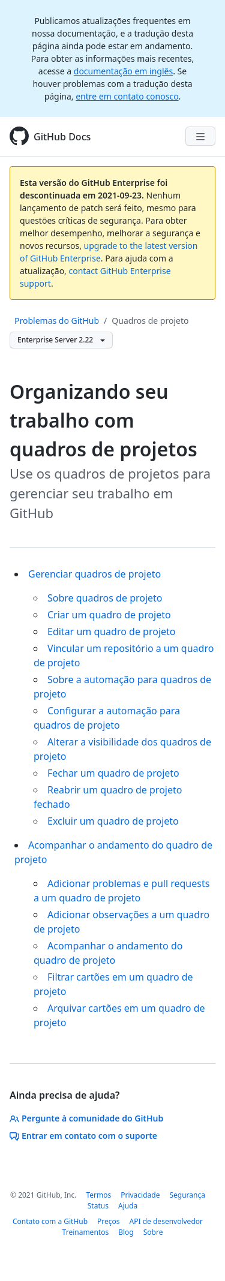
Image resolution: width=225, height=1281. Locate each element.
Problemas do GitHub (56, 320)
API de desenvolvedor (166, 1221)
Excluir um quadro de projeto (113, 821)
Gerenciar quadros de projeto (94, 574)
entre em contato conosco (127, 96)
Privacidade (140, 1195)
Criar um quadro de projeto (109, 614)
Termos (98, 1195)
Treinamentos (85, 1232)
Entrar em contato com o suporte (83, 1135)
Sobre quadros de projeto (105, 598)
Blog (126, 1232)
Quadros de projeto (150, 320)
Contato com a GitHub (50, 1221)
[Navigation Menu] (200, 136)
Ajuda (127, 1206)
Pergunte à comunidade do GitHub (86, 1118)
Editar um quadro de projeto (111, 631)
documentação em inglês (123, 71)
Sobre (153, 1232)
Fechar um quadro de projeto (113, 773)
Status (98, 1206)
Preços (108, 1221)
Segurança (187, 1195)
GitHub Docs (62, 136)
